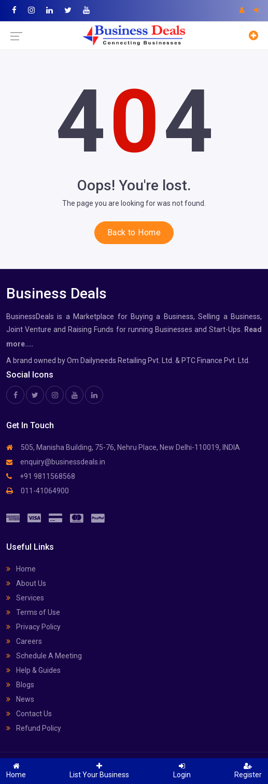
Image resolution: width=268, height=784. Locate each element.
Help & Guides (33, 670)
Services (25, 598)
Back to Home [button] (134, 232)
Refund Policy (33, 728)
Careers (24, 641)
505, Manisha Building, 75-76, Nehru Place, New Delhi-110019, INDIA (123, 447)
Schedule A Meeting (44, 656)
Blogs (20, 685)
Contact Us (29, 714)
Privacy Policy (33, 627)
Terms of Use (33, 612)
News (20, 699)
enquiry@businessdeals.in (55, 462)
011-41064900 (37, 491)
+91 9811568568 (40, 476)
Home (21, 569)
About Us (26, 583)
